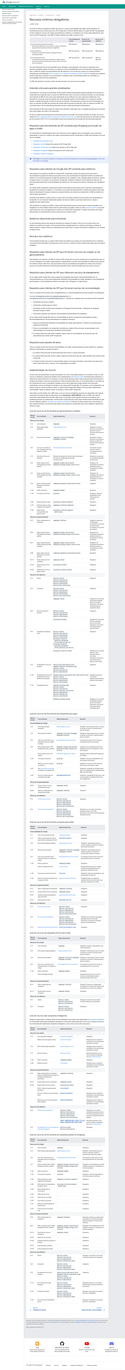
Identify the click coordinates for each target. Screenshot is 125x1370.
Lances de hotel (63, 866)
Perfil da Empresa (96, 1056)
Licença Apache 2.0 (54, 1322)
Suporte (46, 6)
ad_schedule (64, 1088)
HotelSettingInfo (65, 838)
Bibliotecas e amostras (26, 6)
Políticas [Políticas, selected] (38, 6)
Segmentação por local (59, 427)
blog (47, 161)
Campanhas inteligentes (40, 150)
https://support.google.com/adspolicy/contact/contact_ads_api (56, 117)
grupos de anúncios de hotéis (67, 895)
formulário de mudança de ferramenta (59, 401)
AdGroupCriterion (65, 900)
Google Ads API (50, 15)
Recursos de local (65, 1053)
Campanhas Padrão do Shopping (43, 154)
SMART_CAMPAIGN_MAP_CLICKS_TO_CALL (72, 1120)
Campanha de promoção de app (43, 141)
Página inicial (33, 15)
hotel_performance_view (67, 927)
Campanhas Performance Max (42, 147)
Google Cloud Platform (76, 1365)
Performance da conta (44, 799)
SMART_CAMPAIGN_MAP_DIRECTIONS (71, 1122)
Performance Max (92, 158)
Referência (12, 6)
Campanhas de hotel (39, 144)
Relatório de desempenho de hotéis (48, 927)
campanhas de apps (46, 768)
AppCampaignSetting (63, 775)
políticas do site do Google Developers (86, 1322)
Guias (4, 6)
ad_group (62, 873)
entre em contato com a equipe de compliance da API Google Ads (69, 73)
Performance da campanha (45, 809)
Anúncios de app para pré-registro (66, 753)
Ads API (12, 2)
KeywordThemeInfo (66, 1039)
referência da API (78, 377)
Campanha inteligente (66, 1036)
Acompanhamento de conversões (62, 447)
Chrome (56, 1365)
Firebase (64, 1365)
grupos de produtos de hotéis (67, 878)
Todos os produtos (92, 1365)
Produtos (41, 15)
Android (48, 1365)
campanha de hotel (64, 835)
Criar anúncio (64, 1063)
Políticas (58, 15)
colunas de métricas (92, 207)
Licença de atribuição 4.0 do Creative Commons (87, 1320)
